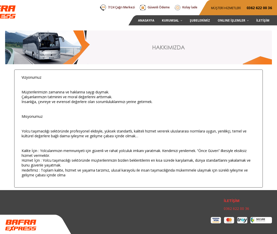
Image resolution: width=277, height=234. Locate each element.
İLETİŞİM (231, 200)
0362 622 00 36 (236, 208)
